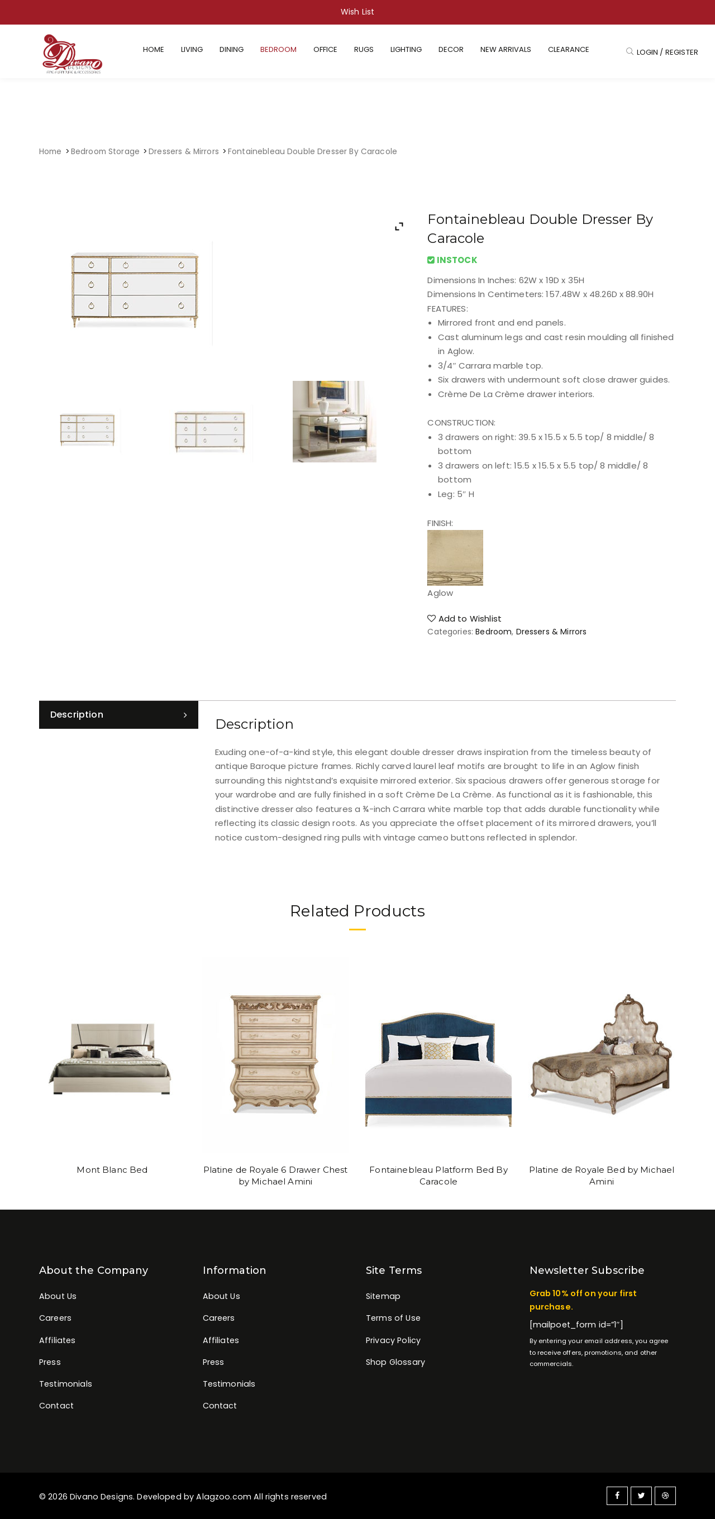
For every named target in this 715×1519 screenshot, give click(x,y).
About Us (58, 1296)
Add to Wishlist (464, 618)
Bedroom (493, 631)
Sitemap (383, 1296)
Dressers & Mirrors (184, 151)
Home (50, 151)
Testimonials (65, 1383)
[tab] (118, 715)
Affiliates (57, 1340)
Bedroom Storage (105, 151)
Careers (55, 1318)
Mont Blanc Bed (112, 1169)
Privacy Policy (393, 1340)
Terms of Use (393, 1318)
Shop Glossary (395, 1362)
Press (50, 1362)
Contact (56, 1405)
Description (76, 714)
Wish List (357, 11)
